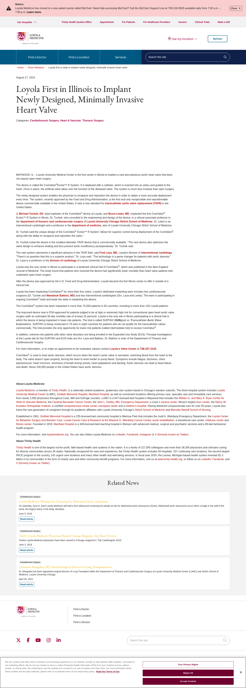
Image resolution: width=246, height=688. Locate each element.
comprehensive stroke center (80, 406)
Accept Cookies (188, 682)
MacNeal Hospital (99, 394)
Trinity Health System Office (77, 22)
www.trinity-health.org (170, 459)
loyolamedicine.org (57, 434)
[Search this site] (187, 57)
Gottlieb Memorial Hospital (72, 394)
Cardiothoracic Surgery (44, 120)
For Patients (128, 22)
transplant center (108, 406)
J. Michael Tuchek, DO (30, 213)
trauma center (169, 402)
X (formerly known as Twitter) (172, 434)
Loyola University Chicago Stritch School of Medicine (119, 221)
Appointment (107, 22)
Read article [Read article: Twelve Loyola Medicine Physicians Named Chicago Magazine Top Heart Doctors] (123, 540)
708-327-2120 (148, 348)
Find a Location (79, 54)
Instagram (145, 434)
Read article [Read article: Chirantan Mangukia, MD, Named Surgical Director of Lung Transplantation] (123, 573)
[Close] (240, 672)
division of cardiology (63, 260)
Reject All (188, 673)
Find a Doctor (37, 54)
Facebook (132, 434)
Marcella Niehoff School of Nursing (191, 409)
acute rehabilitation (163, 420)
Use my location (180, 38)
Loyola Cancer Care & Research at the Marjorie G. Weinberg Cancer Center (107, 420)
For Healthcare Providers (156, 22)
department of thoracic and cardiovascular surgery (51, 221)
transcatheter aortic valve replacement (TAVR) (133, 203)
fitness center (23, 424)
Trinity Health (59, 390)
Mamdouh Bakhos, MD (60, 295)
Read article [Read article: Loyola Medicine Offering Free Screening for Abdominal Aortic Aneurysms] (123, 508)
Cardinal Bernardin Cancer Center (71, 402)
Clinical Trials (202, 22)
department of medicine (86, 225)
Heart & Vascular (70, 120)
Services (120, 54)
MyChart (217, 39)
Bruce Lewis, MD (118, 213)
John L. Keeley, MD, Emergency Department (122, 402)
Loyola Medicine (25, 390)
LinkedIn (121, 434)
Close (236, 8)
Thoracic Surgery (93, 120)
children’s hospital (136, 406)
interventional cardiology (156, 252)
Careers (182, 22)
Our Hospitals (24, 22)
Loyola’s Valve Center (123, 348)
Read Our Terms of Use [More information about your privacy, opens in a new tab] (108, 672)
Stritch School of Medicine (150, 409)
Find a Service (82, 622)
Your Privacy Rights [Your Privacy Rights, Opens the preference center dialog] (188, 665)
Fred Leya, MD (108, 252)
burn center (203, 402)
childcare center (214, 420)
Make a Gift (224, 22)
